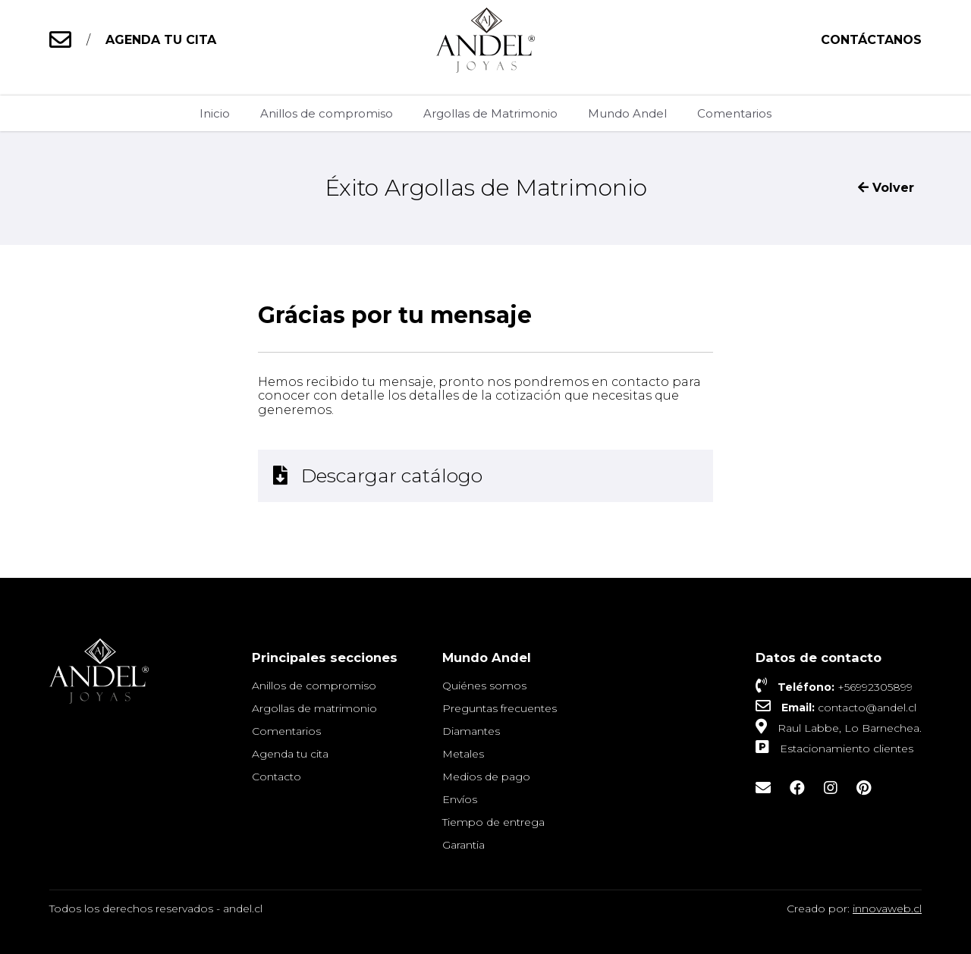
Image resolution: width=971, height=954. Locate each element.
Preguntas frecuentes (499, 708)
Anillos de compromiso (326, 113)
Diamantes (471, 731)
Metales (463, 754)
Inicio (215, 113)
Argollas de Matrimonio (490, 113)
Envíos (459, 799)
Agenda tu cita (290, 754)
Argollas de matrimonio (314, 708)
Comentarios (734, 113)
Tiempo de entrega (493, 822)
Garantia (463, 845)
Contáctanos (871, 40)
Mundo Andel (627, 113)
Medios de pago (486, 776)
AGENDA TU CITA (160, 40)
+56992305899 (875, 687)
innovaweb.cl (887, 908)
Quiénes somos (484, 685)
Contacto (276, 776)
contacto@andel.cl (867, 707)
